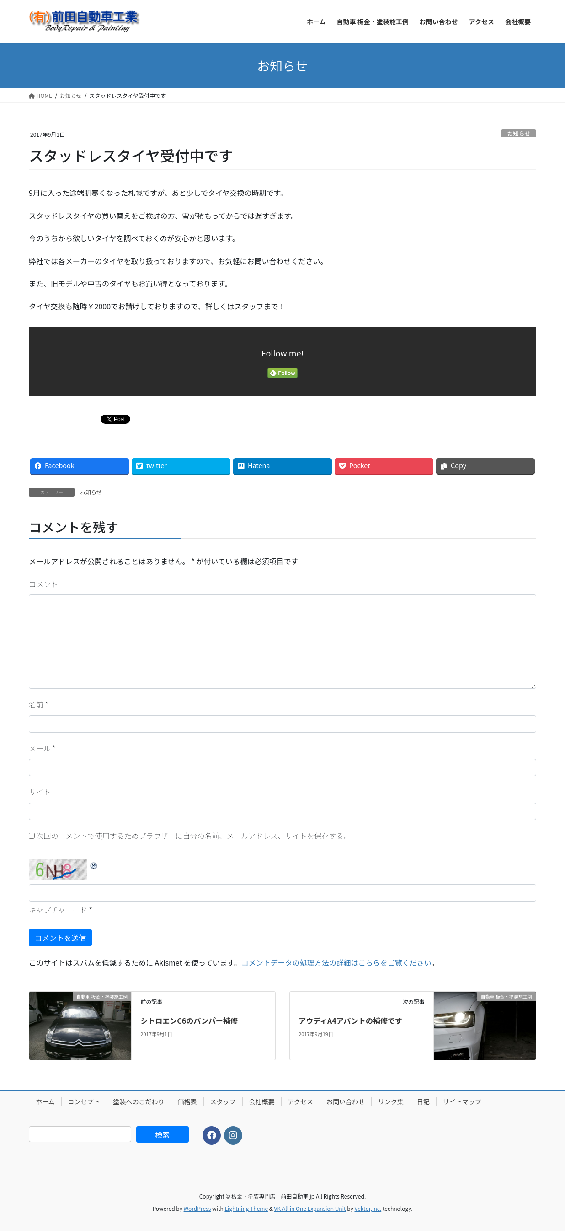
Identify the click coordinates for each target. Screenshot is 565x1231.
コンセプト (84, 1101)
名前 (38, 704)
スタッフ (223, 1101)
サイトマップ (462, 1101)
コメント (43, 583)
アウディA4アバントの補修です (350, 1020)
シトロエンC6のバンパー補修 (189, 1020)
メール (42, 748)
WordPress (197, 1208)
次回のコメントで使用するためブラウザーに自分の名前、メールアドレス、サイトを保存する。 (194, 835)
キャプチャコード (58, 909)
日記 (423, 1101)
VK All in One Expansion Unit (310, 1208)
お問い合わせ (345, 1101)
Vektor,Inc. (367, 1208)
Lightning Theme (246, 1208)
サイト (40, 791)
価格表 (187, 1101)
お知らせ (518, 133)
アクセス (300, 1101)
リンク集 (391, 1101)
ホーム (45, 1101)
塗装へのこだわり (139, 1101)
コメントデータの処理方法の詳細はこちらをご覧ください (336, 962)
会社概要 (262, 1101)
